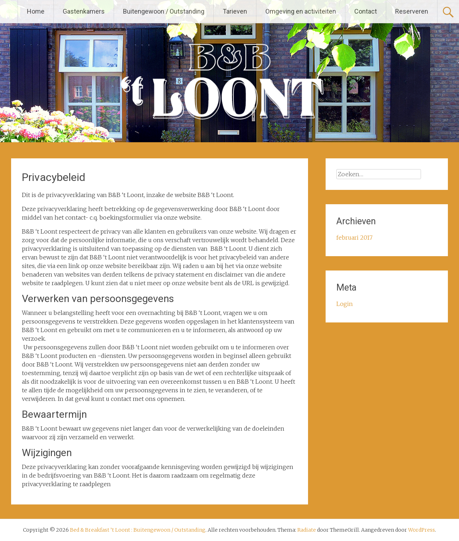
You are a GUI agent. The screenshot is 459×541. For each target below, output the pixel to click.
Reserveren (411, 11)
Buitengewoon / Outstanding (163, 11)
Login (344, 303)
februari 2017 (354, 237)
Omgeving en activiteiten (300, 11)
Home (35, 11)
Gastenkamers (84, 11)
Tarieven (235, 11)
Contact (365, 11)
